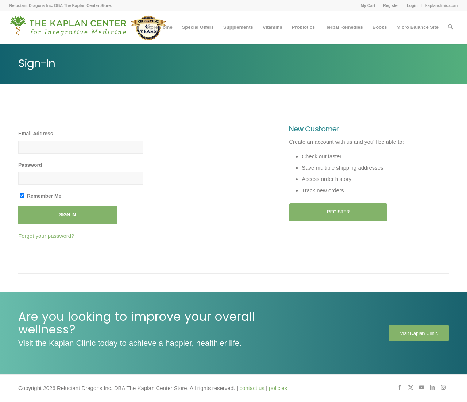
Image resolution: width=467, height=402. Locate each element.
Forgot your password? (46, 236)
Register (391, 5)
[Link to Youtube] (421, 387)
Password (30, 165)
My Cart (367, 5)
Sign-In (36, 63)
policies (278, 388)
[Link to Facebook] (399, 387)
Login (412, 5)
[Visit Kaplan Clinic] (419, 333)
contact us (251, 388)
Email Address (35, 133)
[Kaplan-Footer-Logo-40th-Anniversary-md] (87, 30)
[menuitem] (368, 5)
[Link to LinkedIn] (432, 387)
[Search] (450, 27)
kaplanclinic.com (441, 5)
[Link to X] (410, 387)
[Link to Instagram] (443, 387)
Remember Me (40, 196)
